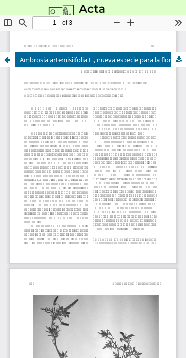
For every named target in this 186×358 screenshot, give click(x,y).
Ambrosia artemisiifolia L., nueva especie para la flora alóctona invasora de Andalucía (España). (103, 59)
